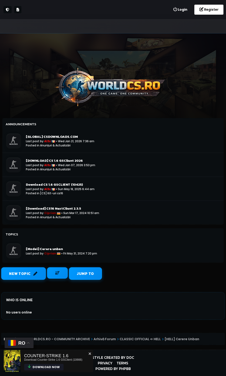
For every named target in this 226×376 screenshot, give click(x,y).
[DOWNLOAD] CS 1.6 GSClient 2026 (54, 160)
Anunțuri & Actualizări (55, 145)
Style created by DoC (113, 357)
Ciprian (50, 213)
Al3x (47, 141)
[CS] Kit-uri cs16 (51, 193)
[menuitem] (180, 9)
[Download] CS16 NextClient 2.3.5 (53, 208)
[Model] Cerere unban (44, 248)
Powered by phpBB (113, 368)
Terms (122, 363)
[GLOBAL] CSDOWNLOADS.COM (52, 136)
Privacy (105, 363)
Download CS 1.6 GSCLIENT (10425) (54, 184)
